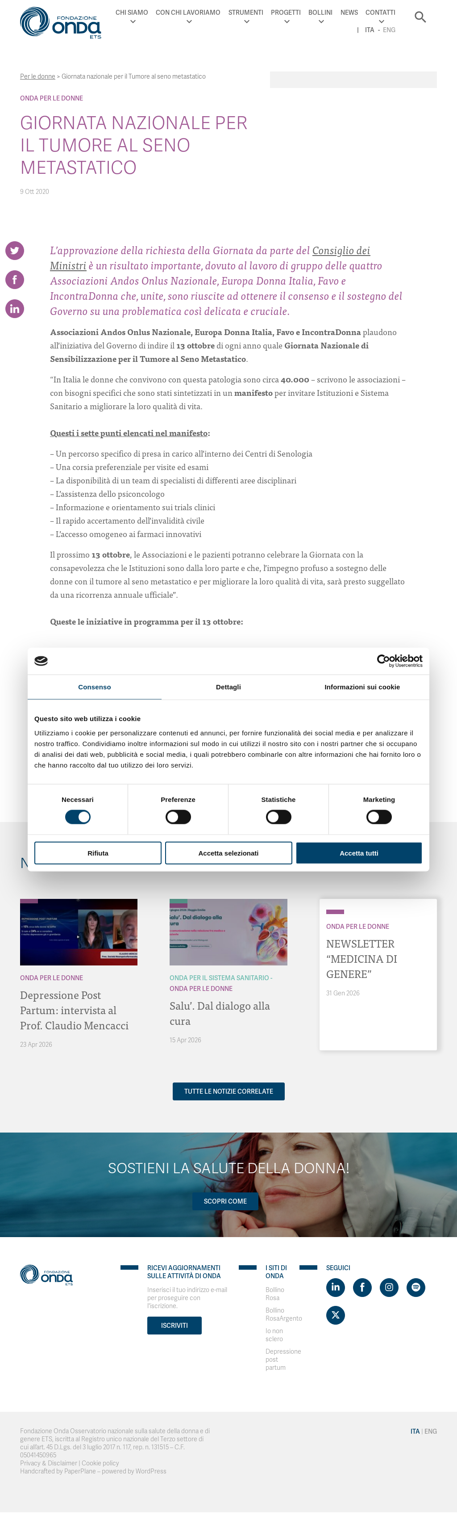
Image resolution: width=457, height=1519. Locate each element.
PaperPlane (80, 1471)
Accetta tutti (359, 852)
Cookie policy (100, 1463)
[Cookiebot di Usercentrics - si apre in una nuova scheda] (384, 661)
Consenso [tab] (94, 687)
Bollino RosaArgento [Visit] (284, 1314)
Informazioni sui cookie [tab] (362, 687)
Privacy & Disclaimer (48, 1463)
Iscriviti (174, 1326)
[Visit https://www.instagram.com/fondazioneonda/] (389, 1288)
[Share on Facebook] (15, 280)
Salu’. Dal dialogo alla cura (220, 1012)
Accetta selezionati (228, 852)
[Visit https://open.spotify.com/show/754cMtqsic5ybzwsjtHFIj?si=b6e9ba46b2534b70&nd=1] (416, 1288)
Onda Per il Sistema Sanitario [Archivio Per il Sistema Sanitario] (219, 978)
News (349, 12)
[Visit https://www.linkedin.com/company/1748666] (336, 1288)
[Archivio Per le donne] (29, 901)
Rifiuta (97, 852)
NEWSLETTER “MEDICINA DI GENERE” (361, 958)
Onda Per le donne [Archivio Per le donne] (51, 98)
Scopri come (225, 1201)
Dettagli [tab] (228, 687)
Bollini (320, 12)
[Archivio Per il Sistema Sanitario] (178, 901)
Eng (389, 30)
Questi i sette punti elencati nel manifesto (129, 432)
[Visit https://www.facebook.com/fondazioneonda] (362, 1288)
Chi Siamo (132, 12)
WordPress (151, 1471)
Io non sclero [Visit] (274, 1335)
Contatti (380, 12)
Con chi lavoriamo (188, 12)
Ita (369, 30)
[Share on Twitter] (15, 251)
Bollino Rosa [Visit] (275, 1294)
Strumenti (245, 12)
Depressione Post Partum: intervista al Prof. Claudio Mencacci (74, 1009)
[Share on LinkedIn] (15, 309)
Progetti (286, 12)
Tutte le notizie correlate (228, 1091)
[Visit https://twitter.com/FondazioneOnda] (336, 1315)
